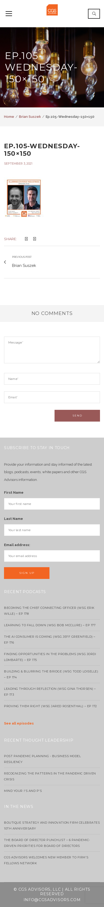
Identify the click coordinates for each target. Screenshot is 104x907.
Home (9, 117)
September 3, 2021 (18, 163)
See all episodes (19, 723)
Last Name (13, 519)
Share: (10, 239)
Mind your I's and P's (23, 791)
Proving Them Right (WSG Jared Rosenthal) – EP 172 (50, 706)
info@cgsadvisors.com (52, 899)
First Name (14, 493)
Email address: (17, 545)
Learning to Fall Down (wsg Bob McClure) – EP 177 (49, 625)
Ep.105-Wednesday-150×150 (42, 150)
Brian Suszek (30, 117)
